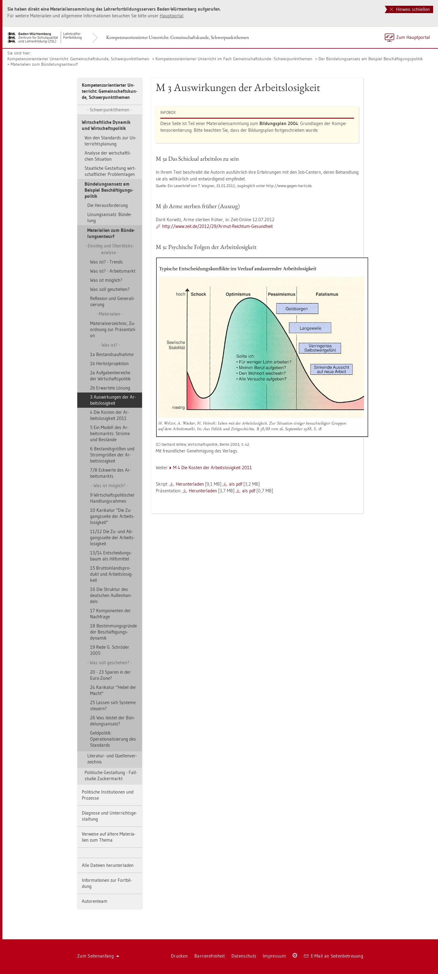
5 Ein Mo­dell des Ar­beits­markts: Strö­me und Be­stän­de (110, 433)
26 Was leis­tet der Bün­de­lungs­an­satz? (112, 721)
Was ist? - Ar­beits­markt (112, 271)
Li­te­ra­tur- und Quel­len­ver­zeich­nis (112, 759)
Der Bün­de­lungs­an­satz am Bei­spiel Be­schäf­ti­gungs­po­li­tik (370, 58)
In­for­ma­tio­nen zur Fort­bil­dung (107, 883)
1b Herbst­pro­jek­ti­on (109, 363)
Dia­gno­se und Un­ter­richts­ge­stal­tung (109, 816)
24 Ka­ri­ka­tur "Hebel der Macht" (113, 690)
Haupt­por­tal (171, 16)
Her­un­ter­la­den (190, 484)
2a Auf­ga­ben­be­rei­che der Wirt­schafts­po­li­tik (110, 376)
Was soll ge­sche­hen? (110, 289)
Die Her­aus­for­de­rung (107, 205)
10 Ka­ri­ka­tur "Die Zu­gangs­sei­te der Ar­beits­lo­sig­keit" (112, 516)
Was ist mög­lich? (106, 280)
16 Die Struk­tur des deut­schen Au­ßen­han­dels (111, 595)
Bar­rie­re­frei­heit (209, 956)
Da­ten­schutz (243, 956)
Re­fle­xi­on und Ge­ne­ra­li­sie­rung (112, 301)
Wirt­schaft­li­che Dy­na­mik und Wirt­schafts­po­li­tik (106, 125)
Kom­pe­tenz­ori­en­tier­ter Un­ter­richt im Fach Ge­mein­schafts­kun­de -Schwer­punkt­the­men (233, 58)
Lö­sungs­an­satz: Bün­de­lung (109, 217)
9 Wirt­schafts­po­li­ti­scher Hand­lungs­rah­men (112, 498)
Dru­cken (179, 956)
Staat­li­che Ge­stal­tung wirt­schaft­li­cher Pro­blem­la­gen (110, 171)
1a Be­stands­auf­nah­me (112, 354)
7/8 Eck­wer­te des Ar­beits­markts (110, 473)
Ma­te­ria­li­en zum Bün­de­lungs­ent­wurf (44, 64)
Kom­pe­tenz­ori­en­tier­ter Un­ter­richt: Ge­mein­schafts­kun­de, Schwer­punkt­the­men (177, 37)
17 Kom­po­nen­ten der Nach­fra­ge (110, 614)
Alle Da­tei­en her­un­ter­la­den (108, 865)
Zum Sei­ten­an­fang (98, 956)
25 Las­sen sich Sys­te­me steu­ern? (113, 705)
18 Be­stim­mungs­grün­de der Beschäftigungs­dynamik (113, 632)
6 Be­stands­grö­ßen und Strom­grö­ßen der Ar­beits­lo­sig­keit (112, 455)
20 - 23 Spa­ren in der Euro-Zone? (110, 675)
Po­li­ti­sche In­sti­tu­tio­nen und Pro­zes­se (108, 795)
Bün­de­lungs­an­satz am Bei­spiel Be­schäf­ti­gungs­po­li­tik (109, 190)
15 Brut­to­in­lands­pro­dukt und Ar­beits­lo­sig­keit (111, 574)
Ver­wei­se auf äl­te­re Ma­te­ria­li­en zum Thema (108, 837)
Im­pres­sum (274, 956)
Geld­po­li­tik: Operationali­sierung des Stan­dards (113, 739)
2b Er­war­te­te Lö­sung (110, 388)
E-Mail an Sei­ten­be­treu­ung (333, 956)
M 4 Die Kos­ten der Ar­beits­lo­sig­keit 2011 (212, 467)
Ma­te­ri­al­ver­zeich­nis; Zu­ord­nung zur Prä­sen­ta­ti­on (113, 329)
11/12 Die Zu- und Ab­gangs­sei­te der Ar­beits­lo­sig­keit (112, 537)
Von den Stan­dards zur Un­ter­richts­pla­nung (110, 141)
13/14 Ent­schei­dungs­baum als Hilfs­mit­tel (111, 556)
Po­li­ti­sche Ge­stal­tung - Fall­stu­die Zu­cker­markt (111, 775)
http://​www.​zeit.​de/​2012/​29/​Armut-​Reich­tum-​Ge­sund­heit (217, 226)
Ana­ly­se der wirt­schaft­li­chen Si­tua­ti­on (108, 156)
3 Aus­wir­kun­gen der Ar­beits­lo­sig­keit (113, 400)
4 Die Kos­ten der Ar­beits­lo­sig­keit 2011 (109, 415)
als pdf (235, 484)
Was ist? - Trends (106, 262)
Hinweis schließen (410, 9)
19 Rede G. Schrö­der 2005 (109, 650)
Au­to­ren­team (94, 901)
